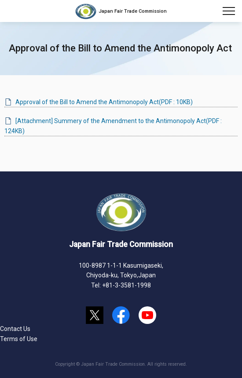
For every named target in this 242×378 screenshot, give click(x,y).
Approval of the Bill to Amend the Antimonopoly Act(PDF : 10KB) (104, 101)
